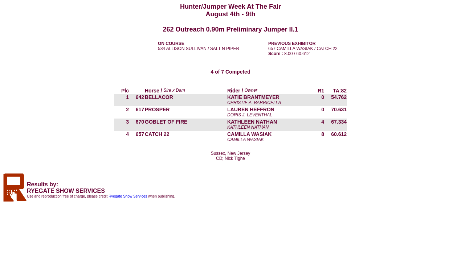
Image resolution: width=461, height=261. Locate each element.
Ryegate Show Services (128, 196)
